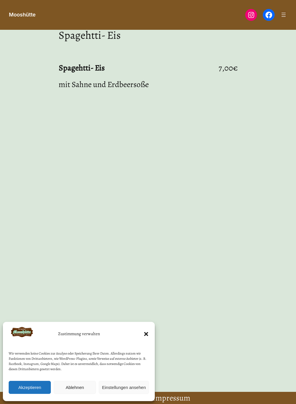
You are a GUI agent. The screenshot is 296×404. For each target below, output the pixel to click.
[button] (146, 334)
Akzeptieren (29, 387)
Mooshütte (22, 15)
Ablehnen (75, 387)
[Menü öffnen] (283, 14)
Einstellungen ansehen (124, 387)
